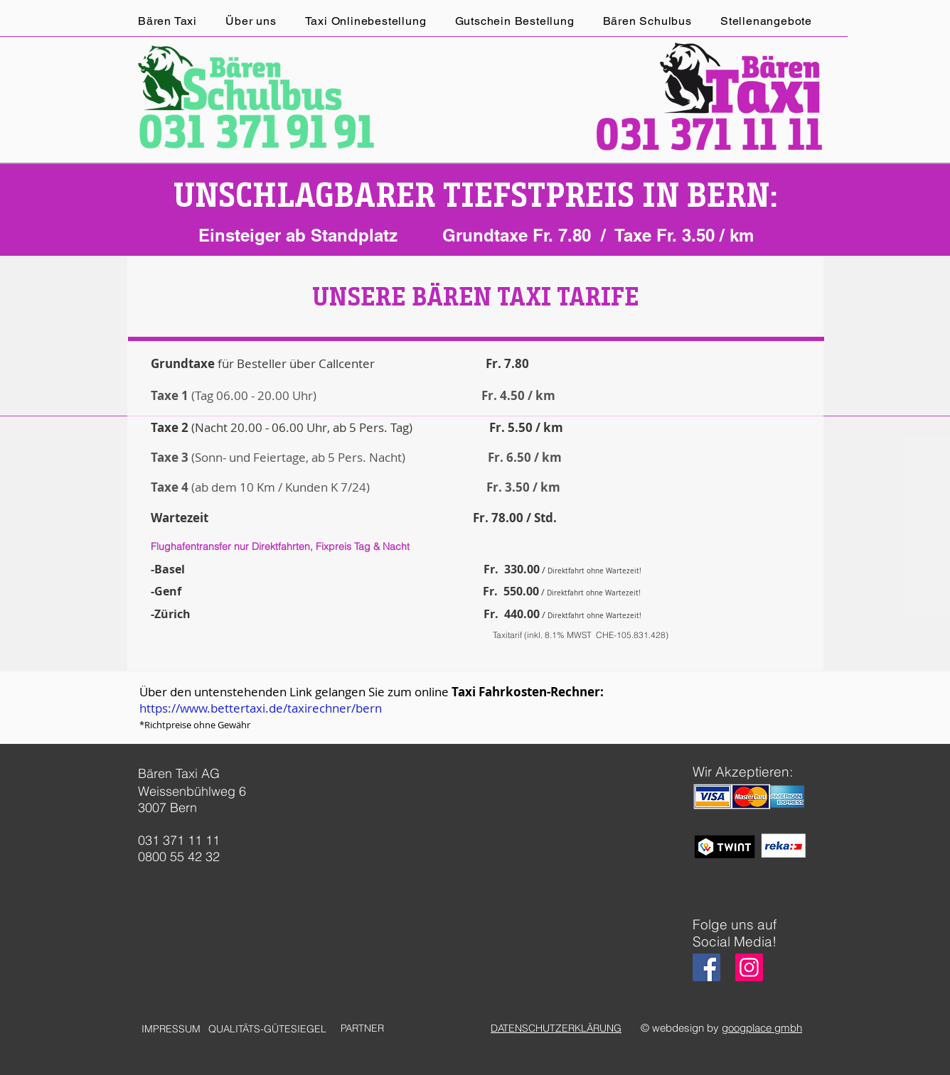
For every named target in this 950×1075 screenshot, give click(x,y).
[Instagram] (749, 967)
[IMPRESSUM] (171, 1029)
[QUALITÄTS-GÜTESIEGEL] (267, 1029)
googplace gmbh (762, 1028)
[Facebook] (706, 967)
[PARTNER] (362, 1029)
